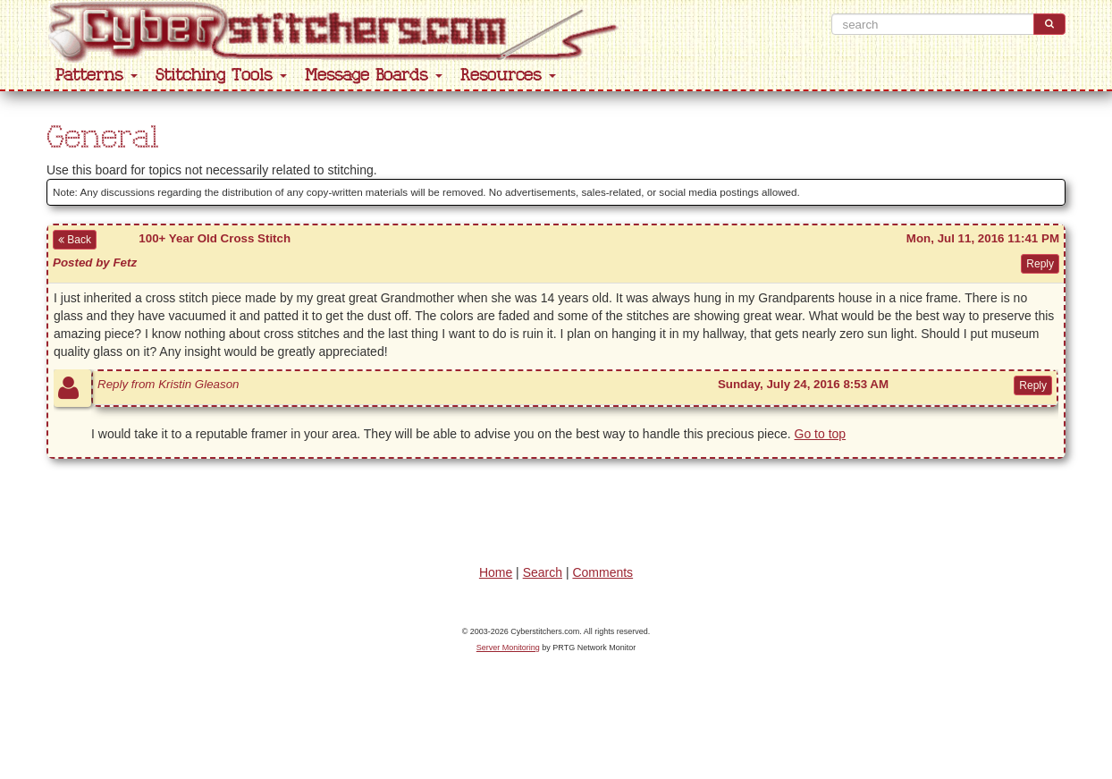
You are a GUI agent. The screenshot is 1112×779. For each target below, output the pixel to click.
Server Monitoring (508, 647)
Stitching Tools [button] (221, 75)
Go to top (821, 434)
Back (74, 239)
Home (495, 572)
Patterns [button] (96, 75)
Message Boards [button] (373, 75)
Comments (602, 572)
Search (542, 572)
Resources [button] (508, 75)
